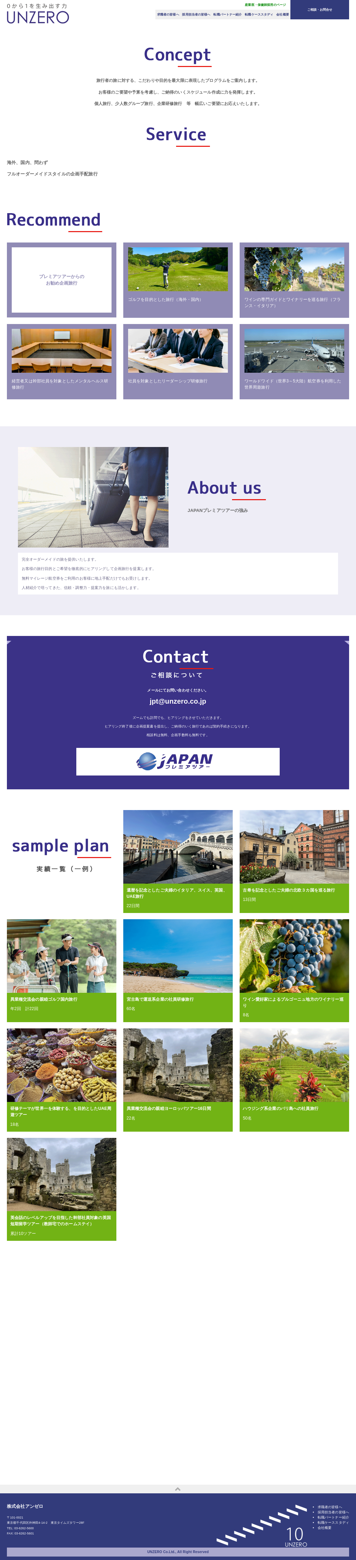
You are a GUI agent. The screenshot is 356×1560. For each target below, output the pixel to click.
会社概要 (282, 14)
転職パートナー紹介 (227, 14)
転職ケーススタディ (259, 14)
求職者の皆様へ (168, 14)
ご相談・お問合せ (320, 9)
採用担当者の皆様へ (196, 14)
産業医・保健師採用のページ (265, 5)
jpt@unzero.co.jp (178, 899)
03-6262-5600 (24, 1532)
